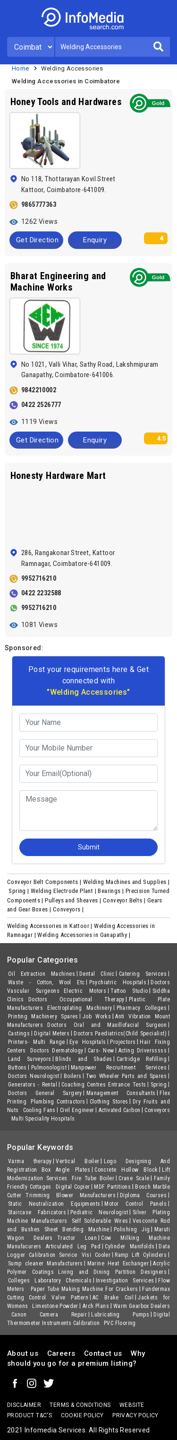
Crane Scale (133, 1178)
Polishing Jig (132, 1229)
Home (20, 68)
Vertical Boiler (77, 1161)
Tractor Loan (77, 1238)
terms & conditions (80, 1405)
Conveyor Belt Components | (45, 881)
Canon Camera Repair (49, 1314)
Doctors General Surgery (45, 1093)
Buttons (17, 1067)
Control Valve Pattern (58, 1297)
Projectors (122, 1042)
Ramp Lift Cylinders (141, 1255)
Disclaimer (24, 1405)
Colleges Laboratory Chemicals (50, 1280)
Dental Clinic (97, 974)
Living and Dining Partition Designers (112, 1272)
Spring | (19, 890)
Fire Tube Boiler (93, 1178)
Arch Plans (96, 1306)
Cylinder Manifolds (129, 1246)
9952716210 (38, 578)
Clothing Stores (109, 1101)
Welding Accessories (72, 68)
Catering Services (143, 974)
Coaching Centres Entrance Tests (103, 1084)
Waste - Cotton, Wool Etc (46, 982)
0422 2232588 (41, 593)
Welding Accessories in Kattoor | (50, 925)
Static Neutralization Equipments (54, 1204)
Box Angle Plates (66, 1169)
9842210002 (38, 390)
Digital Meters (51, 1033)
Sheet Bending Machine (77, 1229)
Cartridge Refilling (142, 1059)
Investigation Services (125, 1280)
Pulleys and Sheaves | (74, 900)
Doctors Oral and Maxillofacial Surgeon (107, 1025)
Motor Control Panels (135, 1204)
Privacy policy (135, 1415)
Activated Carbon (120, 1110)
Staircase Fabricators (37, 1212)
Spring (159, 1084)
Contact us (103, 1353)
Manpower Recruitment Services (119, 1067)
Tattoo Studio (129, 991)
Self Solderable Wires (100, 1221)
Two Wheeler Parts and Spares (126, 1076)
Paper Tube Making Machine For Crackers (84, 1289)
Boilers (73, 1076)
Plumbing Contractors (58, 1101)
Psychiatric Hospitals (118, 982)
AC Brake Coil (113, 1297)
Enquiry (95, 240)
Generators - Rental (32, 1084)
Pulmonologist (49, 1067)
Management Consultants (121, 1093)
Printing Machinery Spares (43, 1016)
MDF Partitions (112, 1187)
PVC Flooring (120, 1323)
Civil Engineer (77, 1110)
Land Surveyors (29, 1059)
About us (22, 1353)
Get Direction (37, 240)
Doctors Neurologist (33, 1076)
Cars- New (101, 1050)
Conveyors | (69, 909)
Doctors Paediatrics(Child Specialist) (120, 1033)
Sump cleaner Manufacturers (45, 1263)
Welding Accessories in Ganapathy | (84, 934)
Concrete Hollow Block (126, 1169)
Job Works (97, 1016)
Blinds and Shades (83, 1059)
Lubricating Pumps (120, 1314)
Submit (89, 847)
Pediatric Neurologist (99, 1212)
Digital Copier (73, 1187)
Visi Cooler (96, 1255)
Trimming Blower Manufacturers (70, 1195)
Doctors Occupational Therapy (76, 999)
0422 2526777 (41, 404)
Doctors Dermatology (57, 1050)
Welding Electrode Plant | (64, 890)
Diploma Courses (143, 1195)
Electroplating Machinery (79, 1008)
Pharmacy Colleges (142, 1008)
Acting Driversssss (142, 1050)
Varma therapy (29, 1161)
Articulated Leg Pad (73, 1246)
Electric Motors (85, 991)
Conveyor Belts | (125, 900)
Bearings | (111, 890)
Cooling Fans (39, 1110)
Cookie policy (82, 1415)
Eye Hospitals (87, 1042)
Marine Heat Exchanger (118, 1263)
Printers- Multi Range (36, 1042)
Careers (61, 1353)
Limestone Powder (55, 1306)
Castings (19, 1033)
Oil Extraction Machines (41, 974)
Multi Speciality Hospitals (43, 1118)
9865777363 (38, 204)
